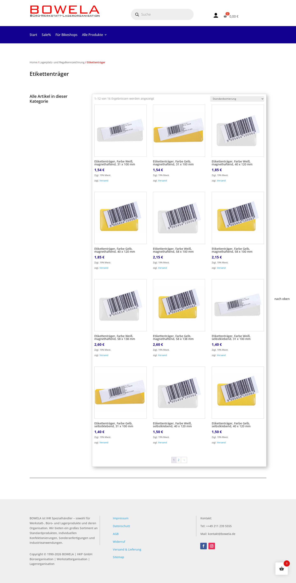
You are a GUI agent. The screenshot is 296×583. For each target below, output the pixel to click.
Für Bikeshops (66, 35)
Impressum (120, 518)
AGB (116, 534)
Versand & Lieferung (127, 549)
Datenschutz (121, 526)
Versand (103, 180)
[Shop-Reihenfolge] (237, 99)
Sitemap (118, 557)
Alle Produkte (92, 35)
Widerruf (119, 542)
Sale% (46, 35)
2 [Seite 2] (178, 460)
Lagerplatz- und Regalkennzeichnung (61, 62)
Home (33, 62)
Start (33, 35)
